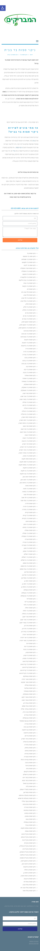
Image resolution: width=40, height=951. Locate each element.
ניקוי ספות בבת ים (30, 715)
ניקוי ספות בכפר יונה (29, 777)
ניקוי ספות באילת (30, 685)
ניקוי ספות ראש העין (29, 477)
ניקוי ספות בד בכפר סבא (28, 432)
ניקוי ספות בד (31, 253)
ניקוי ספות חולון (30, 304)
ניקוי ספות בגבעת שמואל (28, 721)
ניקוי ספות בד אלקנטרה (28, 277)
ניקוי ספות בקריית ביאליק (27, 846)
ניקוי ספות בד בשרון (29, 456)
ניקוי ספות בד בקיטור (29, 286)
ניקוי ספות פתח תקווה (28, 459)
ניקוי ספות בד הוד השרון (28, 447)
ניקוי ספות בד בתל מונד (28, 500)
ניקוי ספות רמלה (30, 608)
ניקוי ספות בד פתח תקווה (27, 462)
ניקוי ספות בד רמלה (29, 611)
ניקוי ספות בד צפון (30, 548)
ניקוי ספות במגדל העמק (28, 789)
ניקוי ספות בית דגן (30, 625)
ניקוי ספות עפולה (30, 530)
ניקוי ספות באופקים (29, 676)
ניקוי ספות (19, 148)
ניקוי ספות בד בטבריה (29, 545)
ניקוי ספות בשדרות (30, 882)
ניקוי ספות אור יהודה (29, 634)
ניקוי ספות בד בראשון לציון (27, 328)
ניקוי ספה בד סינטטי (29, 256)
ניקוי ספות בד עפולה (29, 533)
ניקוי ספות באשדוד (30, 691)
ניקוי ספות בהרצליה (29, 742)
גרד (14, 151)
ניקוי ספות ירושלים (30, 554)
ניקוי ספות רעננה (30, 435)
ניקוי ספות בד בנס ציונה (28, 337)
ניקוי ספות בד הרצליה (29, 411)
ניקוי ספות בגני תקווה (29, 730)
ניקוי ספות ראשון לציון (29, 322)
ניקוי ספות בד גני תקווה (28, 471)
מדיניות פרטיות (33, 943)
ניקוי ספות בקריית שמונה (28, 858)
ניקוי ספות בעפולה (30, 822)
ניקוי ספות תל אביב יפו (28, 292)
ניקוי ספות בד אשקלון (29, 387)
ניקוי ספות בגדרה (30, 724)
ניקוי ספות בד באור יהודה (27, 640)
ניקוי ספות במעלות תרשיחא (27, 798)
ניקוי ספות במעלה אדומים (27, 795)
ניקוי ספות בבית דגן (29, 703)
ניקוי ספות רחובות (30, 340)
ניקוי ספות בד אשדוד (29, 378)
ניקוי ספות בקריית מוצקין (28, 852)
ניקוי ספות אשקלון (30, 384)
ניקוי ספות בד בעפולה (28, 536)
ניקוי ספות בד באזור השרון (27, 453)
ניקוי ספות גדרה (30, 348)
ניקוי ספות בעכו (31, 819)
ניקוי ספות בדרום (30, 736)
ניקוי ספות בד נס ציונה (28, 334)
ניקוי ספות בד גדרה (29, 351)
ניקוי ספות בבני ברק (29, 712)
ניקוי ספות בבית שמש (29, 706)
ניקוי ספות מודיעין (30, 572)
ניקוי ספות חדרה (30, 503)
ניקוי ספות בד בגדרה (29, 354)
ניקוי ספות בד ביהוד (29, 649)
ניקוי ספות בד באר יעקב (28, 619)
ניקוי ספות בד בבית (29, 283)
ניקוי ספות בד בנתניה (29, 491)
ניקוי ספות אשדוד (30, 375)
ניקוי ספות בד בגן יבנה (28, 363)
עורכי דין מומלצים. (32, 906)
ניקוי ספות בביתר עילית (28, 709)
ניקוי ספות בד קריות (29, 515)
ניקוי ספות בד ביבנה (29, 372)
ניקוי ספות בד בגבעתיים (28, 596)
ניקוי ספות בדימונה (29, 733)
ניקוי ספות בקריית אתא (28, 837)
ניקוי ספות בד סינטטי (29, 274)
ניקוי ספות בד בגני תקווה (28, 474)
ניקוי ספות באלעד (30, 688)
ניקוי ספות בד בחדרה (29, 509)
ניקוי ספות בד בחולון (29, 310)
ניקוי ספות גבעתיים (30, 590)
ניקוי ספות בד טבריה (29, 542)
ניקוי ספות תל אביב (29, 295)
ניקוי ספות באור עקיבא (28, 682)
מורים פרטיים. (8, 906)
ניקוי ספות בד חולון (29, 307)
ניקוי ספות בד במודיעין (28, 578)
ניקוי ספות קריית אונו (29, 667)
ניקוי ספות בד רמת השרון (27, 420)
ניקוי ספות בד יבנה (30, 369)
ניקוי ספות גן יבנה (30, 357)
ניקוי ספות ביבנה (30, 762)
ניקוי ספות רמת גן (30, 581)
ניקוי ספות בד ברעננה (29, 441)
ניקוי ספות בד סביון (29, 655)
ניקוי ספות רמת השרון (29, 417)
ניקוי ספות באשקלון (29, 694)
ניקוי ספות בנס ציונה (29, 804)
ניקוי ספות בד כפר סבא (28, 429)
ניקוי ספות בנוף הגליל (29, 801)
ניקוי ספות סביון (31, 652)
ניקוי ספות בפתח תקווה (28, 828)
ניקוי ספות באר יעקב (29, 616)
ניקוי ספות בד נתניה (29, 488)
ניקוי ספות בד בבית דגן (28, 631)
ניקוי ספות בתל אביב (29, 884)
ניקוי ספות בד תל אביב (28, 298)
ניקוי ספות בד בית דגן (29, 628)
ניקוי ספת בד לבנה (30, 265)
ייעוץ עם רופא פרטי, (19, 906)
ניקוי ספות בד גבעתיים (28, 593)
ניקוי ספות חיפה (30, 521)
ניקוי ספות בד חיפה (29, 524)
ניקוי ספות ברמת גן (29, 873)
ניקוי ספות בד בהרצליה (28, 414)
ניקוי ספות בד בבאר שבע (28, 399)
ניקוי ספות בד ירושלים (29, 557)
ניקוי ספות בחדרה (30, 745)
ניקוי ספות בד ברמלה (29, 614)
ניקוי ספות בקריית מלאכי (28, 855)
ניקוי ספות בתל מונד (29, 890)
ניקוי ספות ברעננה (30, 879)
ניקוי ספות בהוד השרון (28, 739)
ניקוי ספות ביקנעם (30, 771)
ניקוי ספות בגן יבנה (29, 727)
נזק (34, 141)
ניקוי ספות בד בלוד (29, 605)
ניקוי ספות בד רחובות (29, 343)
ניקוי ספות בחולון (30, 748)
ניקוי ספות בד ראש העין (28, 479)
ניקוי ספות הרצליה (30, 408)
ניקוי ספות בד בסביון (29, 658)
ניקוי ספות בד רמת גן (29, 584)
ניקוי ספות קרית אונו (29, 661)
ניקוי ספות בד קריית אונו (28, 670)
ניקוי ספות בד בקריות (29, 518)
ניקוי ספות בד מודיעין (29, 575)
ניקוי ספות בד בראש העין (28, 482)
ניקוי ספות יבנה (31, 366)
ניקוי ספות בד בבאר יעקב (27, 622)
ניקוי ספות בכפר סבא (29, 780)
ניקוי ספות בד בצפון (29, 551)
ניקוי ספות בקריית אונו (28, 834)
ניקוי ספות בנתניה (30, 813)
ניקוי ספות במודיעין (29, 792)
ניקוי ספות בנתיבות (30, 810)
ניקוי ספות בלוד (31, 786)
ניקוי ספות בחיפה (30, 750)
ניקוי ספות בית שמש (29, 563)
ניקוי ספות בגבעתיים (29, 718)
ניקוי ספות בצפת (30, 831)
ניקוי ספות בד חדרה (29, 506)
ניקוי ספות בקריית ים (29, 849)
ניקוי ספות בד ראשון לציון (27, 325)
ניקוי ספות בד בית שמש (28, 566)
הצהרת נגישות (33, 941)
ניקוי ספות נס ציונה (29, 331)
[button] (3, 8)
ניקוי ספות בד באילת (29, 402)
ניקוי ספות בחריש (30, 753)
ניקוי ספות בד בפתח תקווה (27, 465)
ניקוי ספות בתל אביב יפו (28, 887)
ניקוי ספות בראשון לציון (28, 861)
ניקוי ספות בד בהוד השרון (27, 450)
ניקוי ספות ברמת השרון (28, 876)
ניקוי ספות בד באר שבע (28, 396)
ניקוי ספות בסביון (30, 816)
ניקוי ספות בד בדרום (29, 405)
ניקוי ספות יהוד (31, 643)
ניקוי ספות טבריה (30, 539)
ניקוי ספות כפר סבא (29, 426)
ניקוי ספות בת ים (30, 313)
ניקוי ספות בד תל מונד (28, 497)
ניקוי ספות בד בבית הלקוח (27, 280)
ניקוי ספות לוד (31, 599)
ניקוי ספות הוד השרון (29, 444)
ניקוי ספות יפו (31, 289)
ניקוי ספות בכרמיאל (29, 783)
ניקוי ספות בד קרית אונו (28, 664)
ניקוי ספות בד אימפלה (28, 271)
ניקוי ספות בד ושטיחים (28, 259)
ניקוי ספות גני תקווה (29, 468)
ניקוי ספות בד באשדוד (28, 381)
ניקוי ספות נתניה (30, 485)
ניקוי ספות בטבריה (30, 756)
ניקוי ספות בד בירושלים (28, 560)
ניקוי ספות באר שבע (29, 393)
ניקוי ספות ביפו (31, 768)
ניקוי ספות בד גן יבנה (29, 360)
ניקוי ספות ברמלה (30, 870)
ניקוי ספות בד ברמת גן (28, 587)
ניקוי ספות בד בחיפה (29, 527)
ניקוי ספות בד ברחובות (28, 345)
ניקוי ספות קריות (30, 512)
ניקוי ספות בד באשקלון (28, 390)
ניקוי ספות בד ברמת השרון (27, 423)
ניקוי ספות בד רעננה (29, 438)
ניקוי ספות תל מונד (29, 494)
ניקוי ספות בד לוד (30, 602)
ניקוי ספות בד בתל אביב (28, 301)
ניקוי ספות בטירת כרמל (28, 759)
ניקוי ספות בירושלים (29, 774)
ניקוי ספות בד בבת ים (29, 319)
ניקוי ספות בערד (30, 825)
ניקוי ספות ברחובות (29, 867)
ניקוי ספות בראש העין (29, 864)
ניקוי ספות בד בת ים (29, 316)
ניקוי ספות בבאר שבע (29, 700)
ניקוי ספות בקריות (30, 843)
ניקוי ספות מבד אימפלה (28, 268)
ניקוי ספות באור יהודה (29, 679)
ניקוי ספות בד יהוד (30, 646)
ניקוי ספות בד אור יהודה (28, 637)
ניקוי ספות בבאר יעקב (28, 697)
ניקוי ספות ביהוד (30, 765)
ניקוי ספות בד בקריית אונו (27, 673)
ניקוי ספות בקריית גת (29, 840)
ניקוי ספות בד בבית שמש (28, 569)
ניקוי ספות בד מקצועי (29, 262)
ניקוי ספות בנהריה (30, 807)
